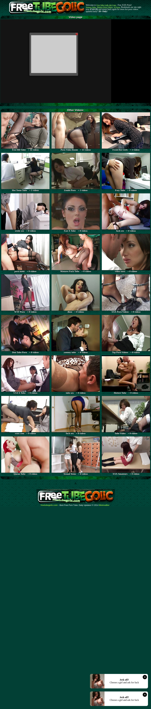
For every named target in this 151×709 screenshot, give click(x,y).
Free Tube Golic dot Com (106, 5)
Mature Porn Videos (105, 7)
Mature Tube (91, 7)
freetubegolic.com (49, 505)
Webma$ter (104, 505)
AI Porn (117, 7)
